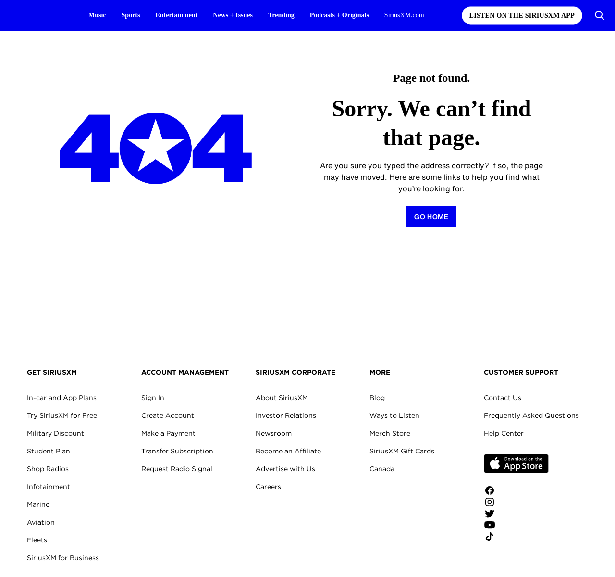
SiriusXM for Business (63, 558)
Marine (38, 504)
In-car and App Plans (62, 397)
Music (97, 15)
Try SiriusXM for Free (62, 415)
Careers (268, 486)
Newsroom (274, 433)
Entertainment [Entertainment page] (176, 15)
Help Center (504, 433)
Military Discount (55, 433)
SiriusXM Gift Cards (401, 451)
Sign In (152, 397)
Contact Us (502, 397)
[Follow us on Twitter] (516, 513)
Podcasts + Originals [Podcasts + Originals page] (339, 15)
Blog (377, 397)
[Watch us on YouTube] (516, 525)
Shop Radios (48, 469)
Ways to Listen (394, 415)
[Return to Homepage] (431, 216)
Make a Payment (168, 433)
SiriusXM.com (404, 15)
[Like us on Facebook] (516, 490)
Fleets (37, 540)
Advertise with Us (285, 469)
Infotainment (48, 486)
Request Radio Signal (176, 469)
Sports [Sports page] (131, 15)
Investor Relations (286, 415)
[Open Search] (599, 15)
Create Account (167, 415)
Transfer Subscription (177, 451)
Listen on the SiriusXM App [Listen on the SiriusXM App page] (522, 15)
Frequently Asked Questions (531, 415)
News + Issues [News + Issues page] (233, 15)
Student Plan (48, 451)
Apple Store (516, 463)
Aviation (41, 522)
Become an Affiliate (288, 451)
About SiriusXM (282, 397)
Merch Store (389, 433)
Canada (381, 469)
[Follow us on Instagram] (516, 502)
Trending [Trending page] (281, 15)
